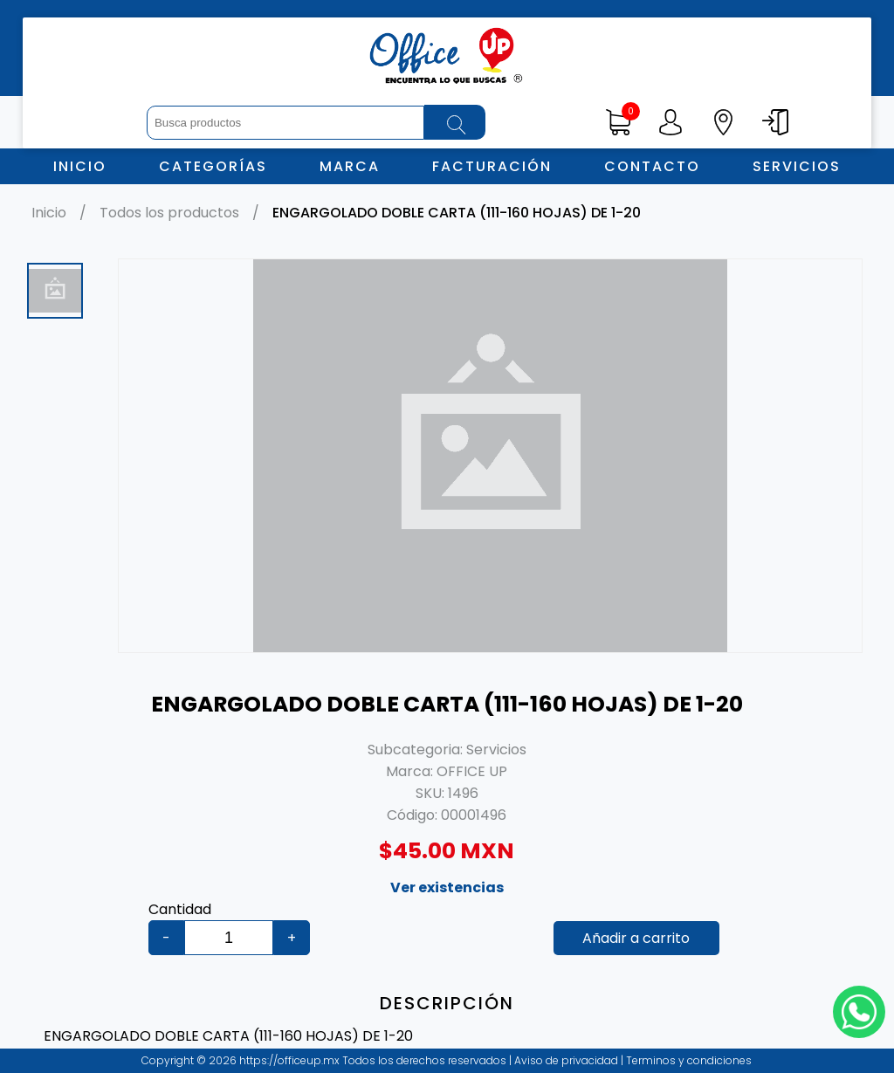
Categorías (213, 166)
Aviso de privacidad (567, 1060)
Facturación (492, 166)
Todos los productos (169, 213)
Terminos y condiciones (687, 1060)
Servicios (797, 166)
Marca (350, 166)
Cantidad (179, 909)
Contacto (652, 166)
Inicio (80, 166)
